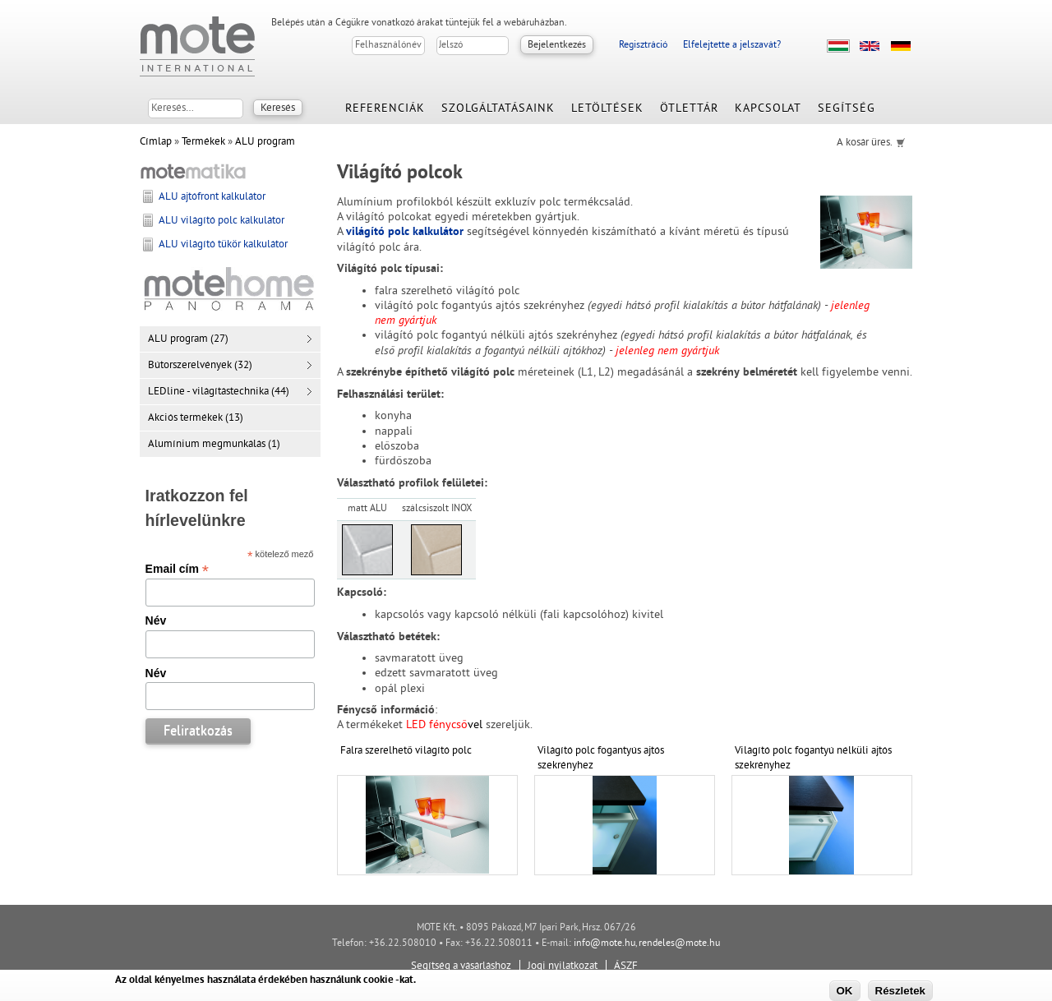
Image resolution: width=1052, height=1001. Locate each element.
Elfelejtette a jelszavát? (732, 45)
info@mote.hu (604, 944)
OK (845, 991)
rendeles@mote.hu (679, 944)
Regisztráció (643, 45)
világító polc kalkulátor (405, 232)
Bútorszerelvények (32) (200, 365)
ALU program (265, 142)
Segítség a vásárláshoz (461, 966)
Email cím (177, 568)
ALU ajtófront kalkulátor (212, 197)
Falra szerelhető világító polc (406, 751)
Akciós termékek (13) (195, 418)
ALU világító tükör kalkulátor (223, 244)
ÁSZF (626, 966)
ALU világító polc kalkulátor (221, 221)
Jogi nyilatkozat (563, 966)
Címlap (156, 142)
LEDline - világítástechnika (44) (218, 392)
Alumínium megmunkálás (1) (214, 444)
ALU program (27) (188, 339)
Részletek (900, 991)
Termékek (203, 142)
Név (156, 620)
